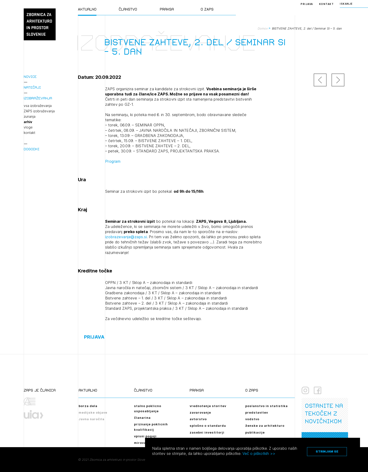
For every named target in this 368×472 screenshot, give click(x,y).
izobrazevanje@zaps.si (126, 236)
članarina (142, 417)
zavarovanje (200, 412)
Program (113, 161)
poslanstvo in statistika (266, 406)
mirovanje (142, 443)
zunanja (29, 116)
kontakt (29, 133)
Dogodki (31, 149)
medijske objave (93, 412)
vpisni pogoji (145, 436)
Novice (30, 77)
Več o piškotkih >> (258, 453)
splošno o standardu (208, 425)
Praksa (167, 9)
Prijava (307, 4)
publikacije (255, 432)
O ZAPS (207, 9)
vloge (28, 127)
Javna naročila (91, 419)
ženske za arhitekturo (264, 425)
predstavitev (256, 412)
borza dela (88, 406)
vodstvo (252, 419)
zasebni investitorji (207, 432)
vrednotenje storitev (208, 406)
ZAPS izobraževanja (39, 111)
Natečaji (32, 87)
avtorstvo (198, 419)
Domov (263, 28)
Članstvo (128, 9)
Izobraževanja (38, 98)
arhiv (28, 122)
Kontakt (326, 4)
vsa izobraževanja (38, 106)
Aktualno (87, 9)
